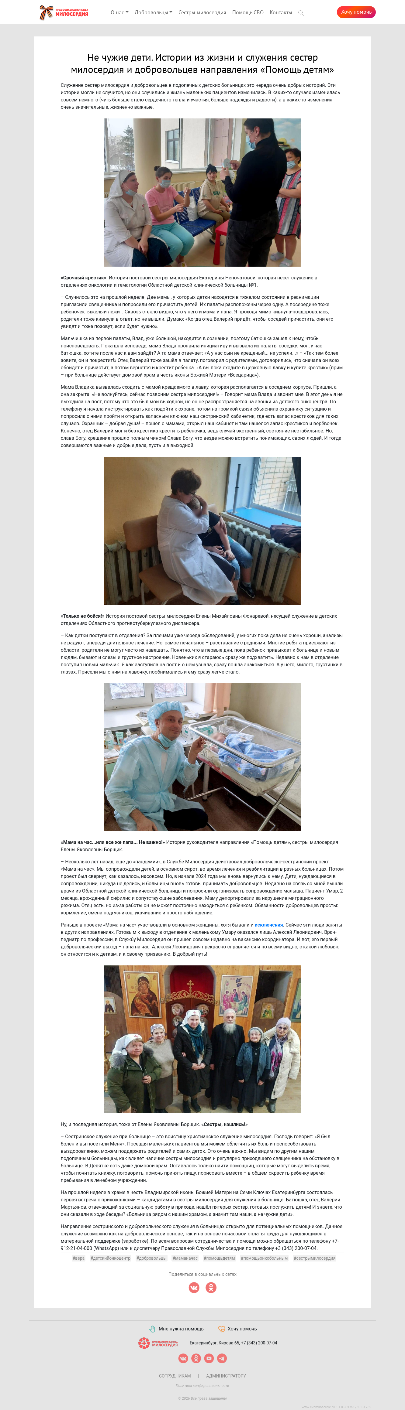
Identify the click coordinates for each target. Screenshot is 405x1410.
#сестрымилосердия (314, 1258)
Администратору (226, 1376)
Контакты (281, 12)
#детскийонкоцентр (111, 1258)
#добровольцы (152, 1258)
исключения (269, 925)
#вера (79, 1258)
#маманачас (185, 1258)
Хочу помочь (356, 12)
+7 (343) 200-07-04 (259, 1342)
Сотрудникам (175, 1376)
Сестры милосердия (202, 12)
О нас (117, 12)
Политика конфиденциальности (202, 1386)
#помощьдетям (219, 1258)
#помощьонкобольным (264, 1258)
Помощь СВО (248, 12)
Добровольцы (151, 12)
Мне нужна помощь (176, 1329)
